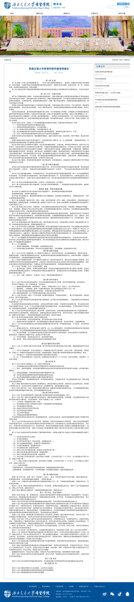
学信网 (71, 586)
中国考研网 (59, 586)
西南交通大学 (84, 586)
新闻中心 (67, 13)
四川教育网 (33, 586)
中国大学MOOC (99, 586)
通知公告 (39, 13)
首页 (12, 13)
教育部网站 (46, 586)
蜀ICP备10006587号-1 (83, 597)
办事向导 (94, 13)
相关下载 (122, 13)
